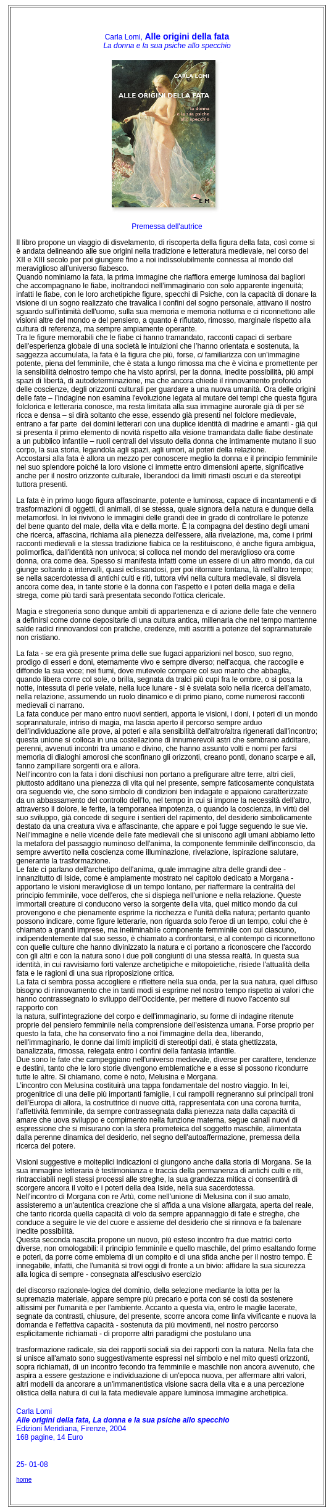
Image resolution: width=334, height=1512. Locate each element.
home (23, 1479)
